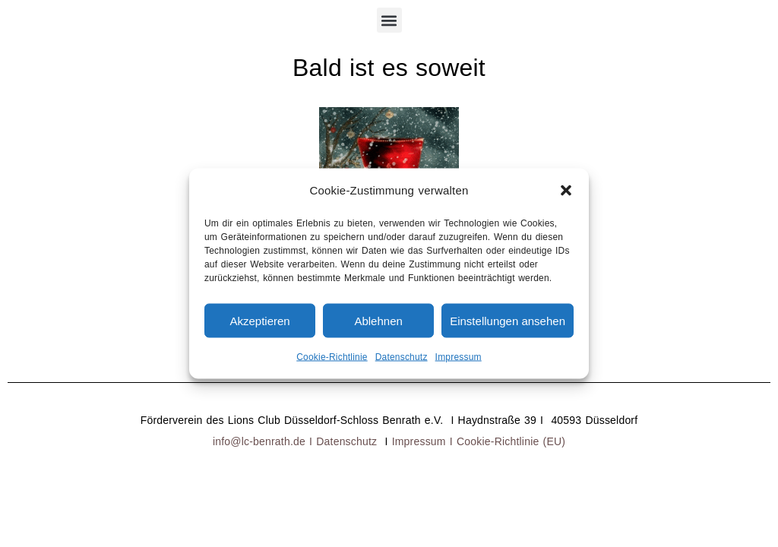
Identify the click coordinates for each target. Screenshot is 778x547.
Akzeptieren (259, 320)
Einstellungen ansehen (507, 320)
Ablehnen (378, 320)
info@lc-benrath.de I (264, 441)
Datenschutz (401, 357)
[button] (566, 190)
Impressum (458, 357)
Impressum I (424, 441)
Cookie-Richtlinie (331, 357)
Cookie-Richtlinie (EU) (511, 441)
